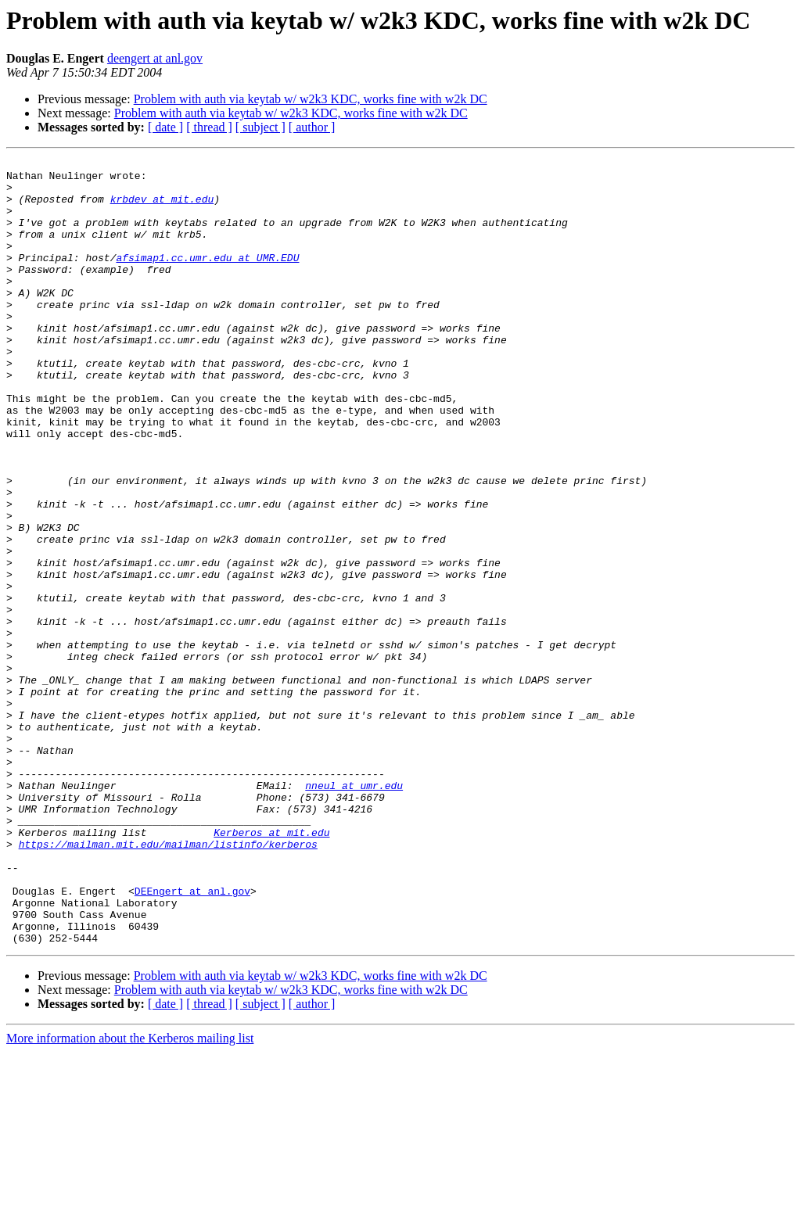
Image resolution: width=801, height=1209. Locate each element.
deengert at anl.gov (155, 58)
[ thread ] (209, 127)
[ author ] (312, 127)
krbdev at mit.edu (162, 208)
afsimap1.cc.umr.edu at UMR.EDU (207, 278)
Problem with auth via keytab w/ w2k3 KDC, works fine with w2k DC (310, 99)
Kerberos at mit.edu (271, 968)
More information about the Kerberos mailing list (129, 1195)
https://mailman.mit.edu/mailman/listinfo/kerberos (168, 982)
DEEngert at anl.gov (192, 1038)
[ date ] (165, 127)
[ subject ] (260, 127)
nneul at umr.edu (354, 912)
